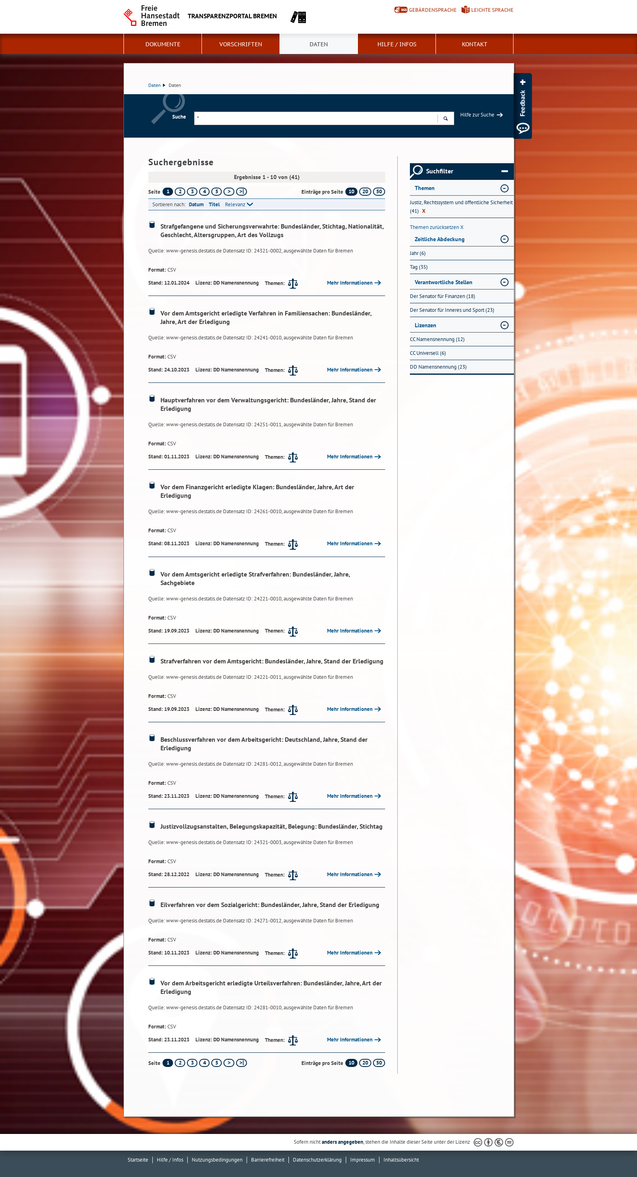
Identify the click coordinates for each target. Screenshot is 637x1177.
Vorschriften (240, 44)
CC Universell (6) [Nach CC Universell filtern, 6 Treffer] (428, 353)
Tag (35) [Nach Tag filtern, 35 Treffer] (419, 266)
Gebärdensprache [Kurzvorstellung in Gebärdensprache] (433, 9)
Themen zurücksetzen (437, 227)
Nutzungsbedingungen (217, 1159)
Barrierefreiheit (267, 1159)
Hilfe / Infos (396, 44)
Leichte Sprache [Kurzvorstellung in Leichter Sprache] (492, 9)
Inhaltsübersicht (401, 1159)
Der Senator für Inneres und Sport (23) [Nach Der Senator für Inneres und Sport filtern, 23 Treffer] (452, 310)
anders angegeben (342, 1141)
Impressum (362, 1159)
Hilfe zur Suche (477, 114)
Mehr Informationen (350, 282)
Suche (179, 116)
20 (365, 191)
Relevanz (235, 204)
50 (379, 191)
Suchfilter (467, 171)
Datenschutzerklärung (317, 1159)
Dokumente (162, 44)
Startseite (138, 1159)
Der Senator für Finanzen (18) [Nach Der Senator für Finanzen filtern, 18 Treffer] (442, 296)
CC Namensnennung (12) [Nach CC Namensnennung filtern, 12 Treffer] (437, 339)
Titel (214, 204)
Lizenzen (425, 325)
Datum (196, 204)
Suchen (445, 119)
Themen (425, 188)
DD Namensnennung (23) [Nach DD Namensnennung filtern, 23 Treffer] (438, 366)
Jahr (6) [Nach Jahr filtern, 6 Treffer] (418, 253)
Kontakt (475, 44)
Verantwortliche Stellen (443, 282)
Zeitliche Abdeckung (440, 239)
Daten (319, 44)
